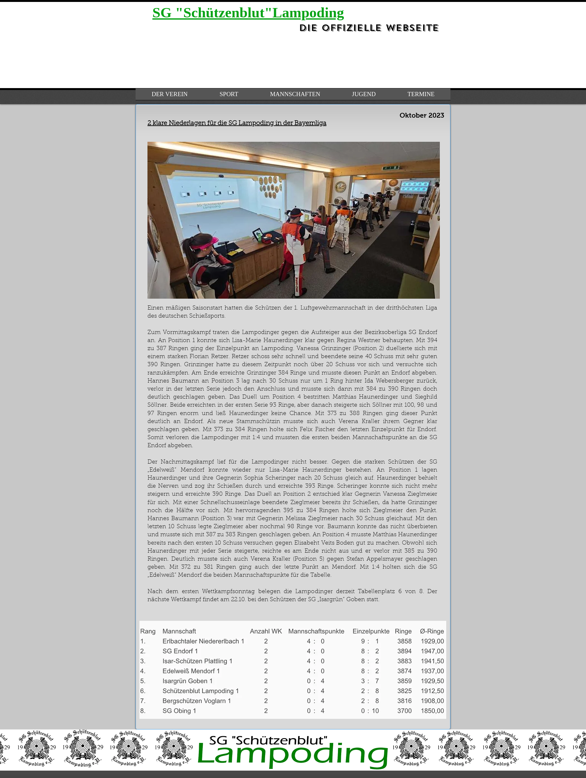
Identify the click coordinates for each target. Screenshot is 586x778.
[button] (293, 220)
